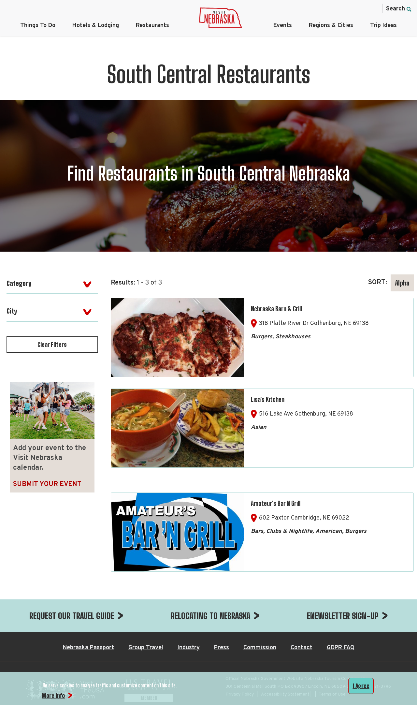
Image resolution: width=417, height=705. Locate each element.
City (12, 311)
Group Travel (145, 648)
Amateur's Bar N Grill (275, 503)
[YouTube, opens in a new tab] (372, 8)
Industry (189, 648)
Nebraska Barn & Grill (276, 309)
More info (53, 695)
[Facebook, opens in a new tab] (318, 8)
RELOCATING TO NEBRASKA (210, 616)
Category (19, 283)
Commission (259, 648)
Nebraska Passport (88, 648)
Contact (301, 648)
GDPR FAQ (340, 648)
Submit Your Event (47, 484)
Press (221, 648)
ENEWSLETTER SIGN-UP (343, 616)
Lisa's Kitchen (267, 399)
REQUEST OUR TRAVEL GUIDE (71, 616)
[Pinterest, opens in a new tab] (359, 8)
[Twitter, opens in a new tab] (345, 8)
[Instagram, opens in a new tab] (331, 8)
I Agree (361, 685)
